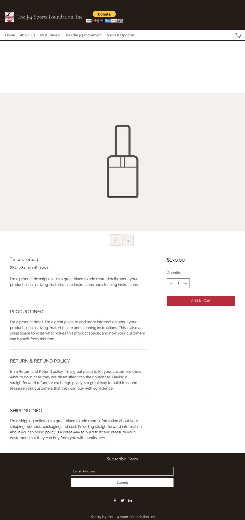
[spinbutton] (178, 283)
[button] (104, 17)
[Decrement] (171, 283)
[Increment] (185, 283)
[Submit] (122, 482)
